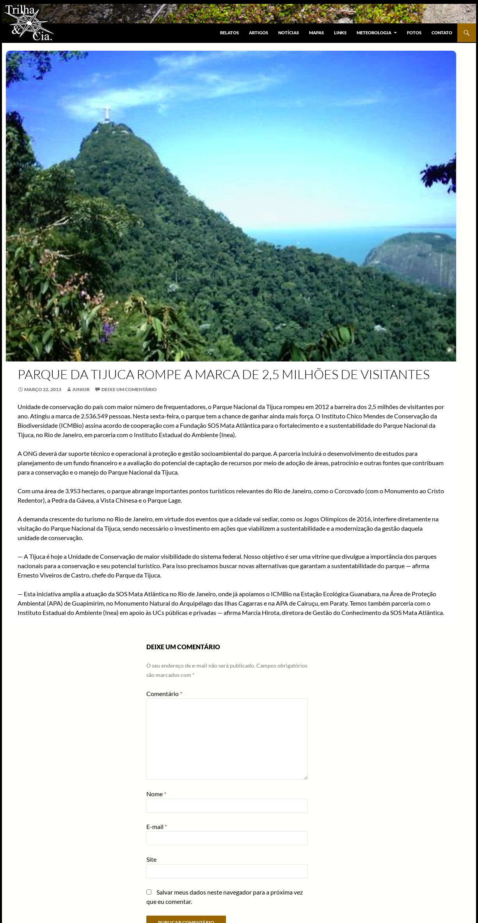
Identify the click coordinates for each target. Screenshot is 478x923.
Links (340, 32)
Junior (81, 389)
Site (151, 859)
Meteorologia (374, 32)
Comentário (164, 693)
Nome (156, 793)
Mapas (316, 32)
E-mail (156, 826)
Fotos (414, 32)
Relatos (229, 32)
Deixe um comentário (129, 389)
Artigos (258, 32)
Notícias (288, 32)
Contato (442, 32)
